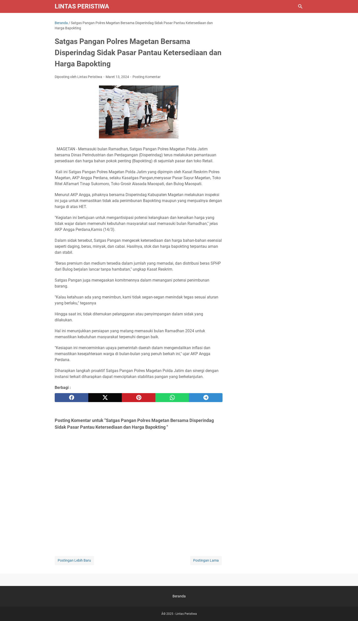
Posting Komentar (147, 77)
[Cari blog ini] (300, 6)
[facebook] (71, 397)
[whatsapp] (172, 397)
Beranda (179, 596)
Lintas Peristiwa (82, 6)
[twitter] (105, 397)
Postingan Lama (206, 560)
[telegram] (206, 397)
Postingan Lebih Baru (74, 560)
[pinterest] (138, 397)
